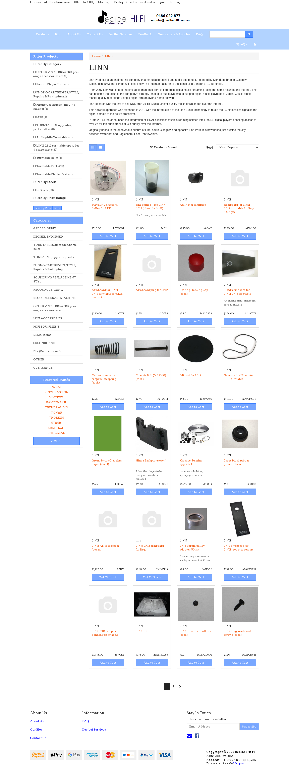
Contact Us (95, 34)
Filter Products (45, 56)
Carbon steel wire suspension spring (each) (104, 379)
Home (96, 56)
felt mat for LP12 (190, 375)
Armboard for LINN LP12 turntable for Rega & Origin (239, 208)
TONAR (56, 412)
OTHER (38, 359)
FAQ (199, 34)
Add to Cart (108, 236)
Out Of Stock (108, 577)
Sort (209, 147)
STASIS (56, 422)
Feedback (145, 34)
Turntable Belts (49, 157)
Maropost (238, 763)
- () (242, 44)
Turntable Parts (50, 166)
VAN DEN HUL (56, 402)
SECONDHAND (44, 343)
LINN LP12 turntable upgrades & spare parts (56, 147)
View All (56, 440)
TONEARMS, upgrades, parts (53, 257)
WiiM (56, 387)
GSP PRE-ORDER (45, 228)
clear (57, 207)
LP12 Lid (141, 631)
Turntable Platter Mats (54, 174)
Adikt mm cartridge (193, 204)
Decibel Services (120, 34)
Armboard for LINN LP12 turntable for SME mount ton (107, 293)
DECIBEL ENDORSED (48, 236)
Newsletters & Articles (174, 34)
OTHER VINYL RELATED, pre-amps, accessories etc (56, 74)
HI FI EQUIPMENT (46, 326)
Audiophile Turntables (54, 137)
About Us (74, 34)
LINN (109, 56)
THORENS (56, 417)
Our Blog (36, 729)
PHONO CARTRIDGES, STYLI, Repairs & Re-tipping (56, 94)
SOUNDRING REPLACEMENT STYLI (54, 279)
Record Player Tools (52, 84)
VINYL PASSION (56, 392)
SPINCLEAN (56, 432)
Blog (58, 34)
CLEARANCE (43, 367)
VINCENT (56, 397)
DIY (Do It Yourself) (47, 351)
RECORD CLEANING (48, 289)
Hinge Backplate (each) (151, 460)
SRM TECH (56, 427)
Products (42, 34)
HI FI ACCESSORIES (47, 318)
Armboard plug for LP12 (152, 289)
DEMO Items (42, 334)
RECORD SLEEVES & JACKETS (54, 298)
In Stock (45, 190)
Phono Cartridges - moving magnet (54, 106)
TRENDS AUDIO (56, 407)
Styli (41, 116)
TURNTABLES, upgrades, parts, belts (52, 127)
